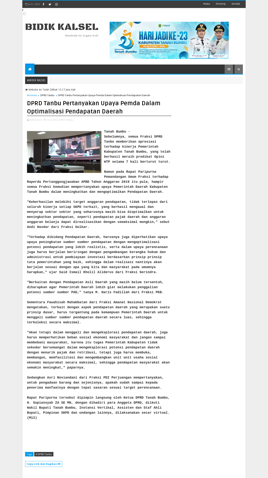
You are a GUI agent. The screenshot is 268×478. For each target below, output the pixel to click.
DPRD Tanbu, (66, 119)
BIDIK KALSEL (61, 27)
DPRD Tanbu (47, 95)
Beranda (32, 95)
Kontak (236, 3)
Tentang (221, 3)
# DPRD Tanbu (44, 454)
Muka (206, 3)
